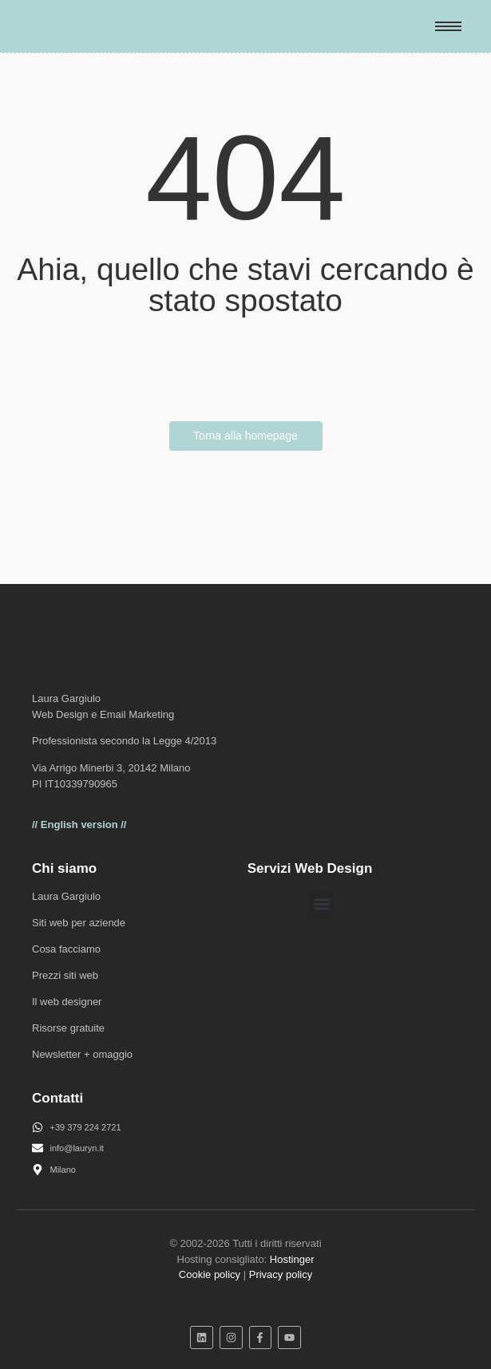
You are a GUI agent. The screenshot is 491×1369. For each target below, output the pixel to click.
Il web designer (66, 1002)
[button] (321, 904)
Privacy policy (280, 1274)
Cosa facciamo (66, 949)
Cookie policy (209, 1274)
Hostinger (292, 1259)
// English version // (79, 824)
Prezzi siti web (65, 975)
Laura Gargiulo (66, 896)
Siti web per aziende (78, 923)
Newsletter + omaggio (82, 1054)
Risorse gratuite (68, 1028)
